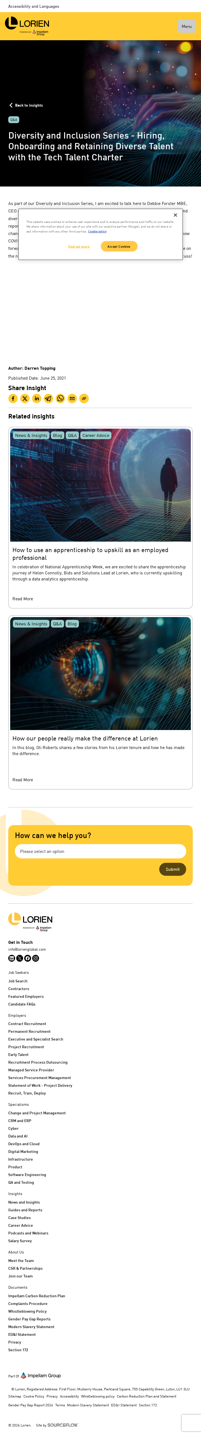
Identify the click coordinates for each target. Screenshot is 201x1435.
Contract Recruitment (27, 1023)
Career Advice (20, 1225)
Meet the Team (21, 1260)
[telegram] (48, 398)
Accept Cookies (119, 246)
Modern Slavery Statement (31, 1326)
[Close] (175, 215)
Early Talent (18, 1054)
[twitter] (25, 398)
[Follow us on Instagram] (35, 958)
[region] (100, 234)
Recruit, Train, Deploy (27, 1093)
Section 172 (18, 1349)
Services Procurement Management (39, 1077)
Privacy (14, 1342)
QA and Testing (21, 1182)
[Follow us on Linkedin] (11, 958)
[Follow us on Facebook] (27, 958)
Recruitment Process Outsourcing (38, 1062)
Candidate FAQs (21, 1004)
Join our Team (20, 1276)
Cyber (13, 1128)
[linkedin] (37, 398)
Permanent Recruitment (29, 1031)
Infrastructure (20, 1159)
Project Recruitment (26, 1046)
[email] (72, 398)
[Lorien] (27, 26)
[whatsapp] (60, 398)
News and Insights (24, 1202)
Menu (187, 26)
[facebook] (13, 398)
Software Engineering (27, 1174)
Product (15, 1166)
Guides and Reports (25, 1209)
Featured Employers (26, 996)
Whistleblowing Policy (27, 1311)
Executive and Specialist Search (35, 1039)
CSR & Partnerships (25, 1268)
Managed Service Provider (31, 1070)
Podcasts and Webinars (28, 1233)
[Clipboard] (84, 398)
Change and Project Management (37, 1112)
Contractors (18, 988)
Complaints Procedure (28, 1303)
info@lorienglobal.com (27, 949)
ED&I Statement (22, 1334)
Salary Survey (20, 1240)
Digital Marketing (23, 1151)
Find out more (78, 246)
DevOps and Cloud (24, 1143)
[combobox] (100, 851)
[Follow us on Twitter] (19, 958)
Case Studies (19, 1217)
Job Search (17, 981)
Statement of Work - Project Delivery (40, 1085)
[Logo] (100, 922)
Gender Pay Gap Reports (29, 1319)
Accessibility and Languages (33, 6)
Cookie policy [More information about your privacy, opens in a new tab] (97, 231)
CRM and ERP (19, 1120)
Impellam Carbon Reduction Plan (36, 1295)
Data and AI (17, 1136)
